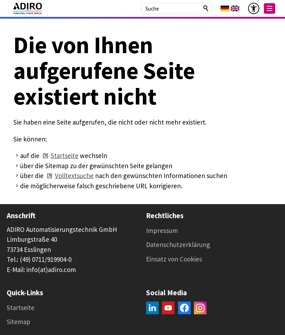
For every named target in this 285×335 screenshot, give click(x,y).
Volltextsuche (74, 175)
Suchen (206, 8)
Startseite (64, 155)
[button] (270, 8)
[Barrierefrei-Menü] (253, 8)
